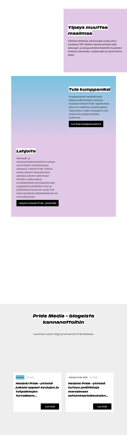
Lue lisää (50, 406)
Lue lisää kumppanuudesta (86, 124)
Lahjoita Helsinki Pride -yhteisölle (37, 203)
